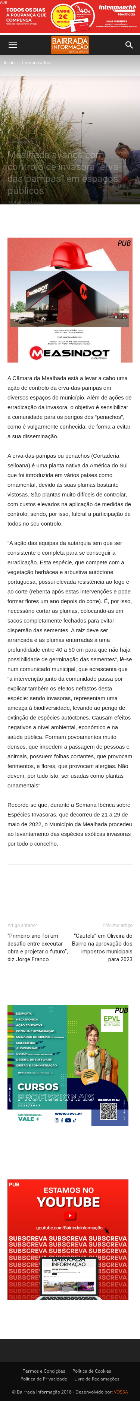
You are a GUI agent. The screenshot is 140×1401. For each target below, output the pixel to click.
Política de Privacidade (44, 1379)
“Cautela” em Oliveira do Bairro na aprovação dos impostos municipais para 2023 (102, 948)
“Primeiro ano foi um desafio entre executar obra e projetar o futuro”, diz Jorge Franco (37, 948)
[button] (129, 45)
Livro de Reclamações (96, 1379)
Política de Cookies (91, 1371)
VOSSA (121, 1392)
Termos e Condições (44, 1371)
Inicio (9, 62)
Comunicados (36, 62)
